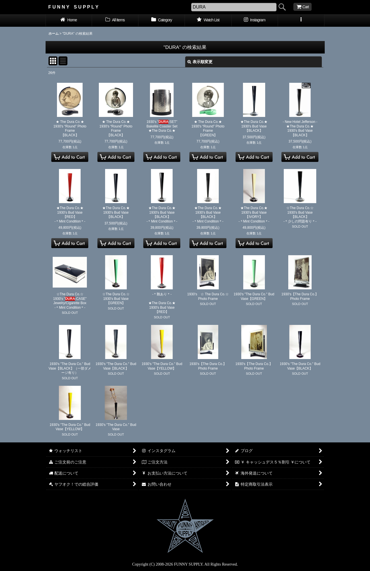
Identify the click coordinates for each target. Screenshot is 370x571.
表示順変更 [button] (199, 61)
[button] (301, 20)
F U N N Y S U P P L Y (73, 6)
